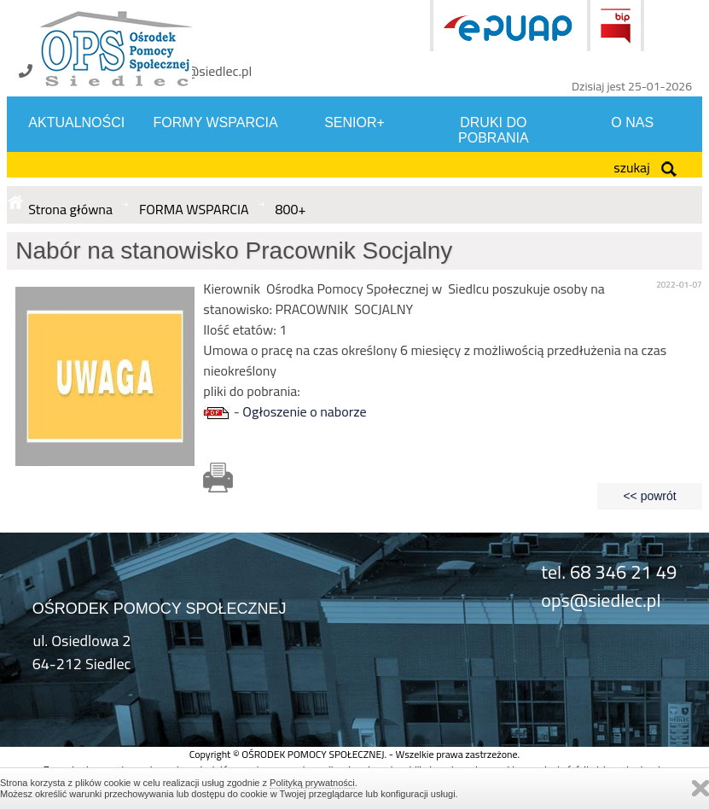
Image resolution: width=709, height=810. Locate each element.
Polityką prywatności (312, 783)
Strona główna (70, 209)
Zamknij (700, 788)
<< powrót (649, 496)
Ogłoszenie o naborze (304, 411)
